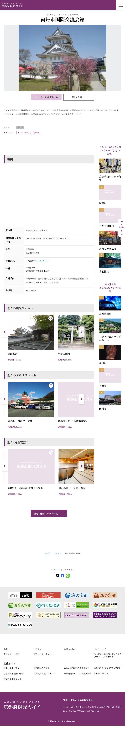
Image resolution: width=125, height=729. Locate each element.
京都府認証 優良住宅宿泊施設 (107, 668)
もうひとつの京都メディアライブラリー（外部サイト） (107, 655)
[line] (68, 576)
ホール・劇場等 (24, 132)
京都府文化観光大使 (12, 679)
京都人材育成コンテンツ (44, 673)
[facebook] (62, 576)
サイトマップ (100, 649)
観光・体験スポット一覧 (46, 513)
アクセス (38, 649)
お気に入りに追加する (46, 97)
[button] (81, 332)
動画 (6, 649)
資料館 (37, 132)
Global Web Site (101, 673)
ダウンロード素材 (11, 654)
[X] (57, 576)
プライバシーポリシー (43, 654)
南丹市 (20, 127)
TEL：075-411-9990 (72, 710)
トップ (47, 553)
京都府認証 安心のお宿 (14, 673)
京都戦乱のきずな (41, 668)
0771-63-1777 (43, 260)
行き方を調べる (79, 97)
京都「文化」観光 (11, 668)
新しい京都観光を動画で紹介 (76, 668)
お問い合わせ (70, 649)
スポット (57, 553)
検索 (121, 232)
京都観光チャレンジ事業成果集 (77, 673)
